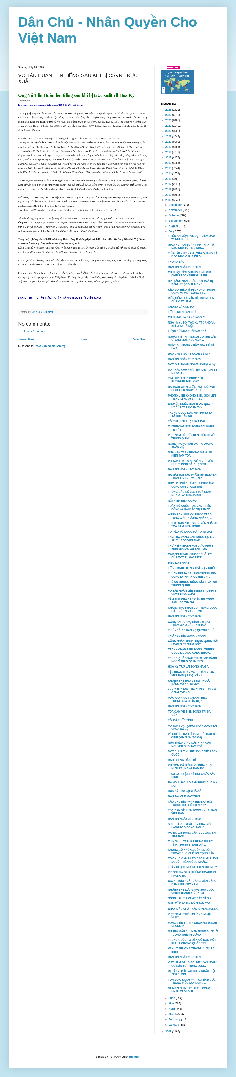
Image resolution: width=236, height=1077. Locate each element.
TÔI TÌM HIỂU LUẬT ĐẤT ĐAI (186, 421)
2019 (168, 146)
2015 (168, 168)
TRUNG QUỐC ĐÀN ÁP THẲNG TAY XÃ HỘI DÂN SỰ (191, 414)
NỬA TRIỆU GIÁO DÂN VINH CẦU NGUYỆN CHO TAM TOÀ (189, 744)
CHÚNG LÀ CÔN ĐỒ (181, 306)
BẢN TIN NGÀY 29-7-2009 (184, 267)
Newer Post (26, 339)
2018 (168, 152)
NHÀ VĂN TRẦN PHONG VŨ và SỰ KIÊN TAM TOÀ (190, 454)
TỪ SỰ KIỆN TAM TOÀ (182, 312)
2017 (168, 157)
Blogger (134, 1056)
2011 (168, 189)
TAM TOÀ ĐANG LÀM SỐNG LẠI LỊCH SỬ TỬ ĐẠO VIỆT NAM (192, 538)
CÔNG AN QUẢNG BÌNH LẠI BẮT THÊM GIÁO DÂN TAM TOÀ (189, 623)
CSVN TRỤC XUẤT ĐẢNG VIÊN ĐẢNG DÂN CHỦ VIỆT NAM (192, 882)
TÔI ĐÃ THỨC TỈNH (180, 720)
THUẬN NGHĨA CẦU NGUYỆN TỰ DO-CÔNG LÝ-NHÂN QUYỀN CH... (192, 575)
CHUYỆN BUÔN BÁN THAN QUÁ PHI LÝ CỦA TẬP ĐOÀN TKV (191, 405)
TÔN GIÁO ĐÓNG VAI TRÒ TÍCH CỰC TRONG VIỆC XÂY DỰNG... (192, 981)
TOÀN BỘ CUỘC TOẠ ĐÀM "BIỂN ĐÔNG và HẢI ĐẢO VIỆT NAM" (189, 507)
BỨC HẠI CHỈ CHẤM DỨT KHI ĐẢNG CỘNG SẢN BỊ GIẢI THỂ (191, 485)
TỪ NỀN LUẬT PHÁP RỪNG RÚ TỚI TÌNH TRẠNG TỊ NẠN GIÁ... (190, 843)
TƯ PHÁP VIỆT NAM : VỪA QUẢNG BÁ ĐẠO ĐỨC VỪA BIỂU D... (192, 255)
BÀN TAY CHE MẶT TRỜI (184, 796)
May (172, 1003)
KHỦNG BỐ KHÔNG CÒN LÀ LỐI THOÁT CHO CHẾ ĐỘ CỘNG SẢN (191, 851)
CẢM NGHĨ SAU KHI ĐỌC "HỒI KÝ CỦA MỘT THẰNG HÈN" (190, 556)
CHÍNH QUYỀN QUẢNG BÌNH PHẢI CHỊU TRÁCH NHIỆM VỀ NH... (190, 274)
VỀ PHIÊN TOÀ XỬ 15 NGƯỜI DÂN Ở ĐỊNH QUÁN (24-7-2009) (191, 736)
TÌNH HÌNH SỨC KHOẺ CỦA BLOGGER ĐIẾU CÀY (186, 380)
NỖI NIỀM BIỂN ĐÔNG (182, 500)
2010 (168, 194)
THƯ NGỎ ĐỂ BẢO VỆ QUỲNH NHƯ (191, 630)
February (175, 1019)
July (172, 231)
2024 (168, 120)
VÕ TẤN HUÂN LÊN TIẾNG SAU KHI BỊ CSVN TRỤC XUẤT (193, 592)
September (176, 220)
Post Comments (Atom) (50, 346)
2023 (168, 125)
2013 (168, 179)
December (175, 204)
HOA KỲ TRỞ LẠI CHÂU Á (184, 791)
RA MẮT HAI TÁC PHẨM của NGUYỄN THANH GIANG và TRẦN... (192, 476)
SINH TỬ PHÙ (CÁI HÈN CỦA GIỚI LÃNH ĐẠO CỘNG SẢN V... (189, 826)
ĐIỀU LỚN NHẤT (178, 562)
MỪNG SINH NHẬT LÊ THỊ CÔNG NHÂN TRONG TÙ (189, 990)
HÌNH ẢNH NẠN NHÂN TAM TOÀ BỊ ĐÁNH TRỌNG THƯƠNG (190, 282)
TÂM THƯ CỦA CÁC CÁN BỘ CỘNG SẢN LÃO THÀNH (191, 601)
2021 (168, 136)
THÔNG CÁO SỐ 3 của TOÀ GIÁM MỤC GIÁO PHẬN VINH (189, 493)
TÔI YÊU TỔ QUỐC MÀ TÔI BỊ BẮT (190, 531)
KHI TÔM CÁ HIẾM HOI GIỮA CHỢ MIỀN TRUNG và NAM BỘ (190, 767)
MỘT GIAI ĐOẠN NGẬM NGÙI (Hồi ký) (192, 364)
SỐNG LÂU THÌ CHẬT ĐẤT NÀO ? (189, 898)
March (173, 1014)
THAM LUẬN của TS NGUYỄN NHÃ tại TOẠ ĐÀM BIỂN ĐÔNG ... (192, 525)
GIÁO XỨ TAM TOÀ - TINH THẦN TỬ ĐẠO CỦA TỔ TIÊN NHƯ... (191, 246)
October (174, 215)
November (176, 210)
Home (83, 339)
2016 (168, 163)
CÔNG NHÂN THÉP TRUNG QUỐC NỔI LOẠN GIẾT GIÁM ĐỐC (193, 642)
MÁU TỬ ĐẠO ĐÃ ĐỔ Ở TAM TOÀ (189, 903)
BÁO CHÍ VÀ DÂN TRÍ (182, 760)
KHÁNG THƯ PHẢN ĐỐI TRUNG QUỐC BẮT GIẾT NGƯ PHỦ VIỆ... (193, 609)
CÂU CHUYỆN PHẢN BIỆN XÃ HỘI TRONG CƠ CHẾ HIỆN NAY (190, 803)
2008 (168, 1031)
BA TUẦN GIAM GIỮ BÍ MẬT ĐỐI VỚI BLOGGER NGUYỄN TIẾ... (191, 388)
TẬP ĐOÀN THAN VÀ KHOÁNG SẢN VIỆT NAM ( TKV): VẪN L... (191, 673)
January (174, 1024)
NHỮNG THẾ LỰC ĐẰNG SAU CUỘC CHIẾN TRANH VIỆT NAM (191, 891)
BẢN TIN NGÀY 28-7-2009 (184, 359)
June (172, 998)
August (174, 226)
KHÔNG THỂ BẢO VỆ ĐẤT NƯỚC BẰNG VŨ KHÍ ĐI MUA (189, 682)
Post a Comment (34, 331)
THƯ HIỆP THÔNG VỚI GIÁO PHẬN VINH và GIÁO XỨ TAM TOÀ (190, 547)
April (172, 1008)
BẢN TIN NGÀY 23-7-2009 (184, 957)
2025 (168, 115)
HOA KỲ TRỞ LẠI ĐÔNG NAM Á (188, 666)
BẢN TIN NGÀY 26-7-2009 (184, 616)
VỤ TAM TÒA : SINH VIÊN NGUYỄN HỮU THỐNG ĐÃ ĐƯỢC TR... (190, 462)
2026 (168, 109)
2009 (168, 200)
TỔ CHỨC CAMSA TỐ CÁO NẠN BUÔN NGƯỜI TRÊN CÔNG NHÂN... (193, 860)
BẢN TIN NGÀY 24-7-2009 (184, 819)
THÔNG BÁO (176, 261)
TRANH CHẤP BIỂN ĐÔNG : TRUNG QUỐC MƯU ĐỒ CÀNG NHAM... (191, 651)
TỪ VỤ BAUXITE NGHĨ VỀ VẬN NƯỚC (192, 568)
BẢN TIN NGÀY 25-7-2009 (184, 706)
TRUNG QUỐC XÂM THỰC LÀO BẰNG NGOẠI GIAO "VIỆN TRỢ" (192, 660)
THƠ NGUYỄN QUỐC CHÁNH (187, 635)
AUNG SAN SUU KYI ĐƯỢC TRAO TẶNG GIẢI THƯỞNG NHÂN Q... (190, 516)
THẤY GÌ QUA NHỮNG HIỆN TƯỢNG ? (192, 867)
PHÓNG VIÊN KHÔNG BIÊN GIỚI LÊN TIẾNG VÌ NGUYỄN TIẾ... (192, 397)
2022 (168, 131)
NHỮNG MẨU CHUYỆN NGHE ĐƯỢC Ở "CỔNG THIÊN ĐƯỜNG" (193, 933)
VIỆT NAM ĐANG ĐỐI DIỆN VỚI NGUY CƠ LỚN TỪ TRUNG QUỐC (192, 964)
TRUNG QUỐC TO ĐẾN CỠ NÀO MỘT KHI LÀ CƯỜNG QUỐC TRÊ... (192, 941)
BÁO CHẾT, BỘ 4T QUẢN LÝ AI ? (189, 353)
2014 (168, 173)
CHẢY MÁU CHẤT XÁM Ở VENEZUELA (193, 909)
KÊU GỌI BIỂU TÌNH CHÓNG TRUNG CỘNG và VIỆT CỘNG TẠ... (191, 291)
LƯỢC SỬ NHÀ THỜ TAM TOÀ (187, 331)
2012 (168, 184)
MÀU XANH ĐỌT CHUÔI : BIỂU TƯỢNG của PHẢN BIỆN (188, 699)
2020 (168, 141)
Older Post (139, 339)
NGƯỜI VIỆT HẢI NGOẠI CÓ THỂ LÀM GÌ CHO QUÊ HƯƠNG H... (192, 338)
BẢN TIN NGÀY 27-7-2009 (184, 469)
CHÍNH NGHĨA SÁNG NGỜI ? (186, 317)
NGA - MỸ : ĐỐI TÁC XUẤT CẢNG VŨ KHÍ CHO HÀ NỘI (191, 324)
